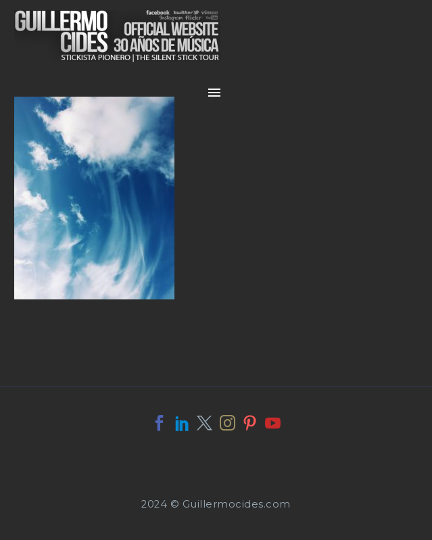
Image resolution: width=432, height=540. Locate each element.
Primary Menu (214, 93)
